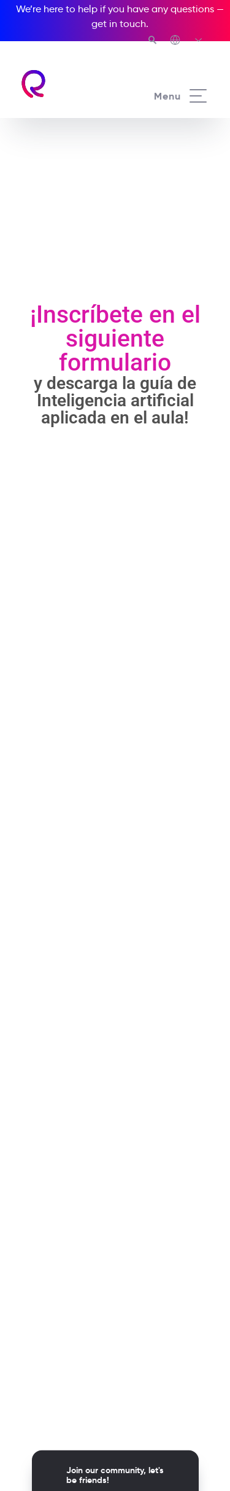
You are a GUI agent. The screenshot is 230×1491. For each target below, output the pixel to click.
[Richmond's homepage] (67, 84)
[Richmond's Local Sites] (186, 41)
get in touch (118, 24)
